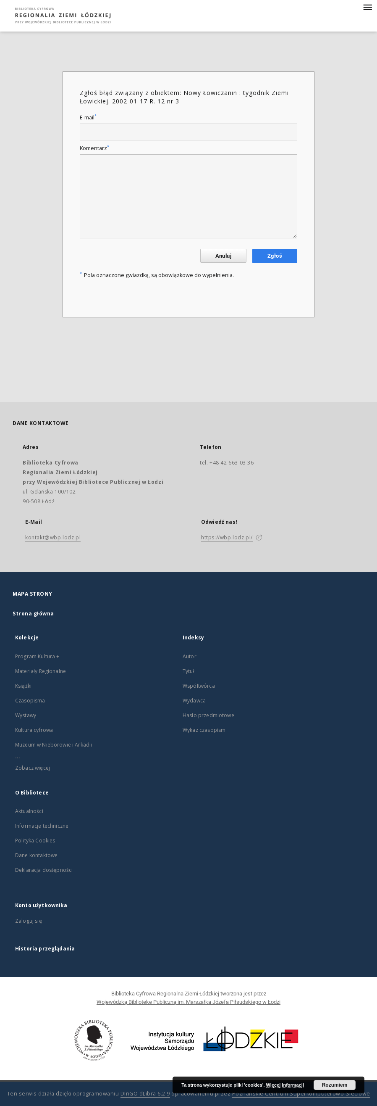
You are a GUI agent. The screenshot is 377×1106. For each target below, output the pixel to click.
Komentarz (94, 148)
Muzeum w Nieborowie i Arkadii (53, 744)
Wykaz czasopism (204, 730)
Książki (23, 685)
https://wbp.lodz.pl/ (227, 537)
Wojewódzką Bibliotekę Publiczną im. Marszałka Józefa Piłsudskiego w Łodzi (188, 1002)
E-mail (88, 117)
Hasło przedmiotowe (208, 715)
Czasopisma (30, 700)
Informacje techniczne (41, 825)
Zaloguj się (28, 920)
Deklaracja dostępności (44, 870)
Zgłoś (274, 256)
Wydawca (194, 700)
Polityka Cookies (35, 840)
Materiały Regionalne (40, 671)
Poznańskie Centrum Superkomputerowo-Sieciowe (301, 1093)
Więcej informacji (285, 1085)
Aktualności (29, 811)
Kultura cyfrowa (34, 730)
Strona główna (33, 613)
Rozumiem (335, 1085)
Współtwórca (199, 685)
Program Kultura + (37, 656)
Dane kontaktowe (36, 855)
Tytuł (188, 671)
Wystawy (25, 715)
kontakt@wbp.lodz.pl (53, 537)
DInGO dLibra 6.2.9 (145, 1093)
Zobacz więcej (32, 767)
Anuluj (223, 256)
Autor (189, 656)
